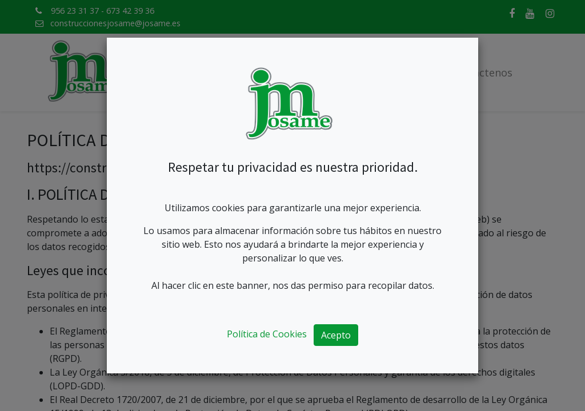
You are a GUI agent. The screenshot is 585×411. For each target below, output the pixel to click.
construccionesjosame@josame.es (115, 23)
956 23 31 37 (75, 10)
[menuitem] (184, 73)
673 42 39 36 (130, 10)
